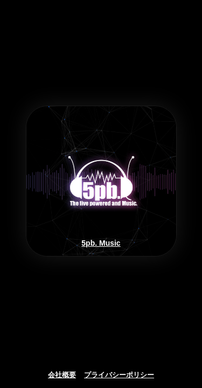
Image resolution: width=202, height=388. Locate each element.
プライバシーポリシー (119, 375)
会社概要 (62, 375)
